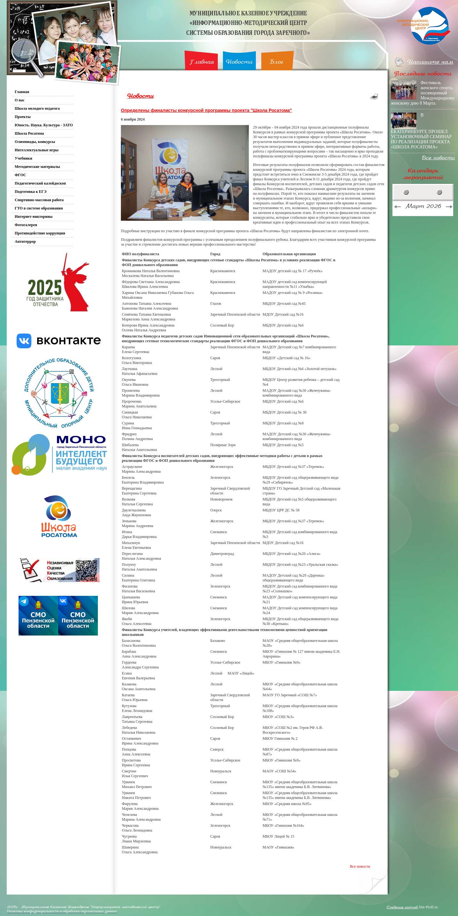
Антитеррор (25, 241)
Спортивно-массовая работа (39, 200)
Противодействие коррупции (40, 233)
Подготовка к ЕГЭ (30, 191)
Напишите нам (430, 62)
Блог (276, 62)
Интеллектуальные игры (37, 150)
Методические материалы (37, 166)
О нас (20, 100)
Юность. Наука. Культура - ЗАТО (44, 125)
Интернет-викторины (33, 216)
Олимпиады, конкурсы (35, 141)
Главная (201, 62)
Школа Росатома (29, 133)
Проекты (23, 116)
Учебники (23, 158)
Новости (239, 62)
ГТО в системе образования (39, 208)
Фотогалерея (26, 225)
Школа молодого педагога (37, 108)
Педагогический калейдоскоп (40, 183)
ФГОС (20, 175)
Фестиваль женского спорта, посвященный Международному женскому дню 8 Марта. (423, 93)
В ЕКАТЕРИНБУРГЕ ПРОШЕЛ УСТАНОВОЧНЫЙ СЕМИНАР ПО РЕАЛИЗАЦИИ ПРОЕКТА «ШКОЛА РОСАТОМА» (421, 131)
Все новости (360, 866)
